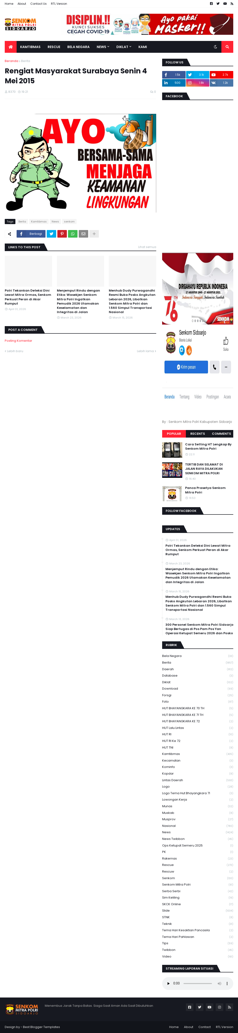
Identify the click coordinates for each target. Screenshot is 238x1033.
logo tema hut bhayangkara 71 (197, 793)
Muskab (197, 813)
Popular (174, 433)
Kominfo (197, 767)
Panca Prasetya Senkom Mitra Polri (205, 490)
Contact (204, 1027)
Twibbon (197, 950)
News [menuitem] (101, 46)
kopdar (197, 773)
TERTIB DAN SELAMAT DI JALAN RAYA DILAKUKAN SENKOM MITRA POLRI (204, 468)
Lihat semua (147, 247)
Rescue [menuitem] (54, 46)
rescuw (197, 871)
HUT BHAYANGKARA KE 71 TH (197, 715)
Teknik (197, 924)
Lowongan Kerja (197, 799)
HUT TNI (197, 747)
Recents (197, 433)
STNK (197, 917)
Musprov (197, 819)
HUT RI (197, 734)
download (197, 688)
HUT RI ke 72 (197, 741)
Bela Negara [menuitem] (78, 46)
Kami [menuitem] (142, 46)
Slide (197, 910)
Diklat (197, 682)
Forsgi (197, 695)
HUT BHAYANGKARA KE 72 (197, 721)
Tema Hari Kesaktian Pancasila (197, 930)
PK (197, 852)
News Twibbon (197, 839)
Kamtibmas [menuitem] (30, 46)
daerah (197, 669)
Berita (25, 61)
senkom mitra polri (197, 884)
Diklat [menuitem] (122, 46)
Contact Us (38, 4)
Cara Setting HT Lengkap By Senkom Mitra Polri (208, 446)
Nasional (197, 826)
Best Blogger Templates (41, 1027)
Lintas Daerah (197, 780)
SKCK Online (197, 904)
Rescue (197, 865)
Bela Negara (197, 656)
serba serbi (197, 891)
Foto (197, 701)
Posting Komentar (18, 340)
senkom (69, 221)
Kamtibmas (39, 221)
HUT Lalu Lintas (197, 728)
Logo (197, 786)
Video (197, 956)
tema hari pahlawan (197, 937)
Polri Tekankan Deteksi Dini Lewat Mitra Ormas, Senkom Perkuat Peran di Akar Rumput (28, 297)
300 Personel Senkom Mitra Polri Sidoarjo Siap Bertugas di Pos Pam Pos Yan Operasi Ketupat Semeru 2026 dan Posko (199, 629)
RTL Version (59, 4)
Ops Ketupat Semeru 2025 (197, 845)
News (55, 221)
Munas (197, 806)
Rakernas (197, 858)
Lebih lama (145, 351)
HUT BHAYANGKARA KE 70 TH (197, 708)
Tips (197, 943)
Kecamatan (197, 760)
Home (9, 4)
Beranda (11, 61)
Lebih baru (15, 351)
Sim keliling (197, 897)
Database (197, 675)
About (22, 4)
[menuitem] (11, 47)
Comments (221, 433)
